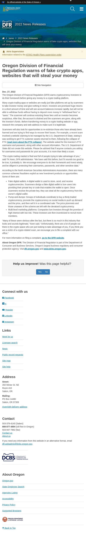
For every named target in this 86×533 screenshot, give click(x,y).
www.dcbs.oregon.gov (55, 249)
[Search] (72, 9)
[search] (72, 9)
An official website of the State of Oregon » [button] (24, 2)
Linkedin (7, 316)
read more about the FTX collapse (24, 142)
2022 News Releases (28, 38)
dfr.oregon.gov (31, 249)
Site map (6, 361)
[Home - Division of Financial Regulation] (3, 38)
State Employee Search (13, 487)
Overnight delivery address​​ (14, 407)
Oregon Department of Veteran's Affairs (12, 519)
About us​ (6, 436)
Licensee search (10, 343)
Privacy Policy (8, 505)
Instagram (8, 322)
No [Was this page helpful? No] (46, 272)
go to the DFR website (53, 238)
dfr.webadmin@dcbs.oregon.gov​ (17, 444)
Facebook (8, 298)
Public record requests (12, 355)
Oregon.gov (7, 481)
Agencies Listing (10, 493)
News (11, 38)
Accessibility (8, 499)
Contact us (7, 433)
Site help (6, 367)
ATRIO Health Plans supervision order (43, 54)
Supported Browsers (11, 511)
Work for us (7, 337)
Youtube (7, 310)
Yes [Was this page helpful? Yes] (40, 272)
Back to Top (9, 528)
